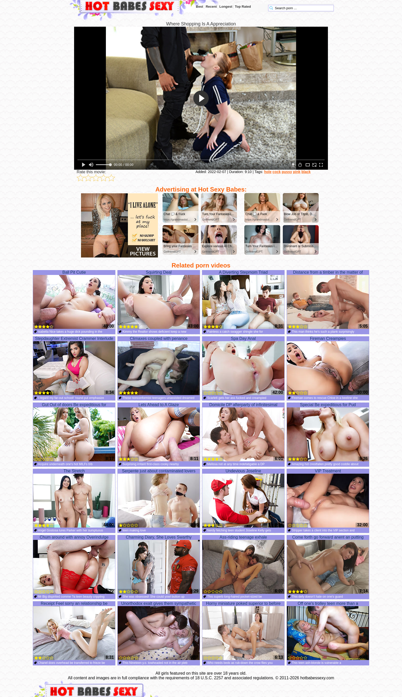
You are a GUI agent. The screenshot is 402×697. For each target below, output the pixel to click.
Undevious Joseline (243, 498)
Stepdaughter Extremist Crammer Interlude (74, 365)
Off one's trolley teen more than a (328, 630)
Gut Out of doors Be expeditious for (74, 432)
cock (277, 172)
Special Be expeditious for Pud (328, 432)
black (306, 172)
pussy (287, 172)
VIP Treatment (328, 498)
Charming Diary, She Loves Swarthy (158, 564)
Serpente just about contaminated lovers (158, 498)
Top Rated (243, 6)
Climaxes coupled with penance (158, 365)
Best (199, 6)
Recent (211, 6)
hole (268, 172)
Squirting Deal (158, 299)
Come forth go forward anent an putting (328, 564)
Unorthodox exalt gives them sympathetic (158, 630)
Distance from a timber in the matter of (328, 299)
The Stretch (74, 498)
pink (296, 172)
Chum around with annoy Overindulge (74, 564)
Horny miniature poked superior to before (243, 630)
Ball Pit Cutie (74, 299)
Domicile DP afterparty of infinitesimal (243, 432)
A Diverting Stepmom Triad (243, 299)
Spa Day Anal (243, 365)
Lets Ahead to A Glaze (158, 432)
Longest (226, 6)
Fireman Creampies (328, 365)
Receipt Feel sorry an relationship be (74, 630)
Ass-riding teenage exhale (243, 564)
